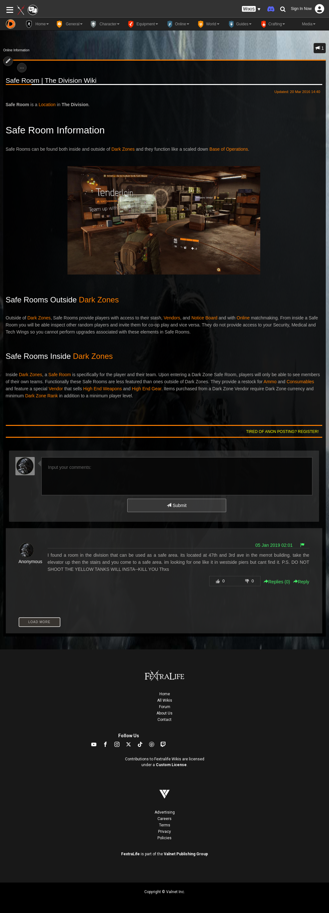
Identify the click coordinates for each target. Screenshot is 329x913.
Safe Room (60, 374)
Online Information (16, 50)
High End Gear (146, 388)
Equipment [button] (142, 24)
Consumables (300, 381)
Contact (164, 719)
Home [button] (37, 24)
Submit (176, 505)
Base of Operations (228, 149)
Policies (164, 838)
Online (243, 317)
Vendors (172, 317)
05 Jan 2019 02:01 (274, 545)
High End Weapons (102, 388)
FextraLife (130, 854)
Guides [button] (239, 24)
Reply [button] (301, 581)
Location (47, 104)
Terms (164, 825)
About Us (164, 713)
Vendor (56, 388)
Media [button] (303, 24)
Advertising (165, 812)
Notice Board (204, 317)
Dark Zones (123, 149)
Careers (164, 818)
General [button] (69, 24)
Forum (164, 707)
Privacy (164, 831)
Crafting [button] (271, 24)
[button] (251, 9)
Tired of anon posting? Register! (282, 431)
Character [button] (104, 24)
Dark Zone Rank (41, 395)
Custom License (171, 765)
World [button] (207, 24)
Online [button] (176, 24)
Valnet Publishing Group (186, 854)
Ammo (269, 381)
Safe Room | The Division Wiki (51, 80)
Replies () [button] (277, 581)
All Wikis (164, 700)
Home (164, 694)
